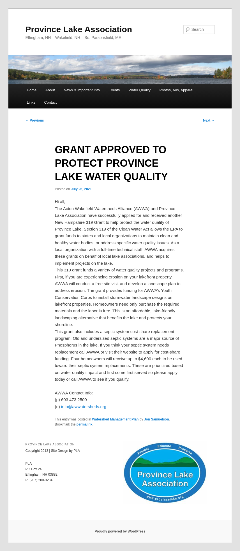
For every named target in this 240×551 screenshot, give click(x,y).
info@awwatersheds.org (83, 406)
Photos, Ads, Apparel (176, 90)
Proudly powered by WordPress (119, 531)
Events (114, 90)
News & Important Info (82, 90)
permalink (85, 424)
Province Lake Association (78, 29)
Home (32, 90)
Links (31, 102)
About (50, 90)
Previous (34, 120)
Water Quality (140, 90)
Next (208, 120)
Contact (50, 102)
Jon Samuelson (156, 419)
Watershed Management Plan (115, 419)
